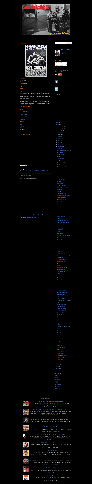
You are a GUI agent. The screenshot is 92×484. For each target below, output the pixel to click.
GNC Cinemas (58, 382)
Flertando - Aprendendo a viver (64, 208)
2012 (57, 124)
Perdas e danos (60, 210)
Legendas (22, 132)
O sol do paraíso (61, 216)
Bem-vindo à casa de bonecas (64, 239)
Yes (58, 296)
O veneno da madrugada (63, 343)
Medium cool (60, 191)
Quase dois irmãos (61, 308)
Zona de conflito (61, 261)
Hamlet (58, 243)
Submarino (22, 119)
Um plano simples (61, 253)
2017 (57, 114)
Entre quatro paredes (62, 267)
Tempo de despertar (61, 197)
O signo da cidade (61, 341)
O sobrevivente (60, 314)
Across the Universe (61, 304)
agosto (59, 134)
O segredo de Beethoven (63, 316)
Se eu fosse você (61, 334)
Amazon (22, 113)
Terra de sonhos (61, 277)
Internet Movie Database (25, 108)
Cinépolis (57, 381)
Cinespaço (57, 379)
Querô (58, 302)
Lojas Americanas (24, 118)
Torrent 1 (22, 122)
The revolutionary (61, 171)
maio (59, 140)
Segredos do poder (61, 259)
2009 (57, 368)
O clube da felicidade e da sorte (64, 214)
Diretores (41, 38)
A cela (58, 263)
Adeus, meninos (51, 459)
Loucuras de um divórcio (62, 220)
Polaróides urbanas (61, 310)
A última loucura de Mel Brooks (64, 150)
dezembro (60, 126)
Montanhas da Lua (61, 199)
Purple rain (59, 148)
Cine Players (23, 109)
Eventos (66, 38)
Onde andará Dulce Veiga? (63, 319)
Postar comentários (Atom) (30, 217)
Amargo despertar (61, 154)
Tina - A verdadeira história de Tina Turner (50, 434)
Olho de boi (60, 321)
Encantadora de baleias (62, 279)
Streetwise (59, 181)
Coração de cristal (61, 162)
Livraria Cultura (23, 114)
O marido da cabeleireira (62, 212)
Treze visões (60, 273)
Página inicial (36, 214)
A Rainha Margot (50, 467)
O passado (59, 345)
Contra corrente (60, 288)
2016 (57, 116)
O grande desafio (61, 306)
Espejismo (59, 189)
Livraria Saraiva (23, 116)
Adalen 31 (59, 168)
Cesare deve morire (61, 226)
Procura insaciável (61, 166)
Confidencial (60, 359)
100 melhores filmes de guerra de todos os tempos (50, 409)
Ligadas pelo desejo (61, 241)
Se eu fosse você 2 (61, 332)
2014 (57, 120)
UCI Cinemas (58, 390)
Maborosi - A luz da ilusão (63, 248)
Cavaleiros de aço (51, 450)
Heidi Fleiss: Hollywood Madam (64, 246)
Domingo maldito (51, 475)
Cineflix (56, 375)
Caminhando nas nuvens (63, 237)
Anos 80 (29, 170)
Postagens (59, 62)
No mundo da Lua (61, 203)
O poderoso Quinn (61, 193)
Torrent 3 (22, 126)
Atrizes (52, 38)
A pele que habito (61, 337)
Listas (27, 38)
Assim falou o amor (61, 152)
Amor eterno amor (61, 269)
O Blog (22, 38)
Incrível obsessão (61, 282)
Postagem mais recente (25, 214)
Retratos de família (61, 290)
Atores (46, 38)
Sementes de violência (50, 418)
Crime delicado (60, 353)
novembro (60, 128)
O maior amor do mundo (62, 355)
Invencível (59, 275)
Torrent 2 (22, 124)
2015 (57, 118)
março (59, 144)
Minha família (60, 233)
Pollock (59, 265)
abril (59, 142)
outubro (59, 130)
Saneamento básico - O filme (64, 300)
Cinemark (57, 377)
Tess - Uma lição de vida (62, 187)
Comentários (59, 65)
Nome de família (61, 347)
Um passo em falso (61, 205)
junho (59, 138)
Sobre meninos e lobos (62, 284)
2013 (57, 122)
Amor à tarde (60, 312)
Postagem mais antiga (47, 214)
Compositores (59, 38)
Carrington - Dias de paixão (63, 235)
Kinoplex (57, 386)
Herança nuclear (61, 173)
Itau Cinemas (58, 384)
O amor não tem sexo (62, 177)
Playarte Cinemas (59, 388)
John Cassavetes (46, 170)
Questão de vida (61, 294)
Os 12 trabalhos (60, 298)
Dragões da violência (51, 426)
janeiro (59, 362)
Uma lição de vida (61, 271)
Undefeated (60, 183)
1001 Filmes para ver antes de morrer (51, 401)
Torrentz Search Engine (25, 127)
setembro (60, 132)
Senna (58, 328)
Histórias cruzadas (61, 185)
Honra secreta (60, 158)
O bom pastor (60, 349)
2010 (57, 366)
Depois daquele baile (62, 351)
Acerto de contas (61, 179)
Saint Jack (59, 160)
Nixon (58, 231)
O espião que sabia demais (63, 326)
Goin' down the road (61, 164)
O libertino (59, 339)
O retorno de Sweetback (62, 286)
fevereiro (60, 146)
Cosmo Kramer (66, 49)
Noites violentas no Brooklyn (63, 195)
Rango (58, 330)
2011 (57, 364)
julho (59, 136)
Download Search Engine (26, 131)
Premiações (34, 38)
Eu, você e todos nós (62, 292)
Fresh (58, 218)
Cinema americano (36, 170)
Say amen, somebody (62, 175)
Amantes (23, 43)
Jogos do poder (60, 357)
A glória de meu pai (61, 201)
